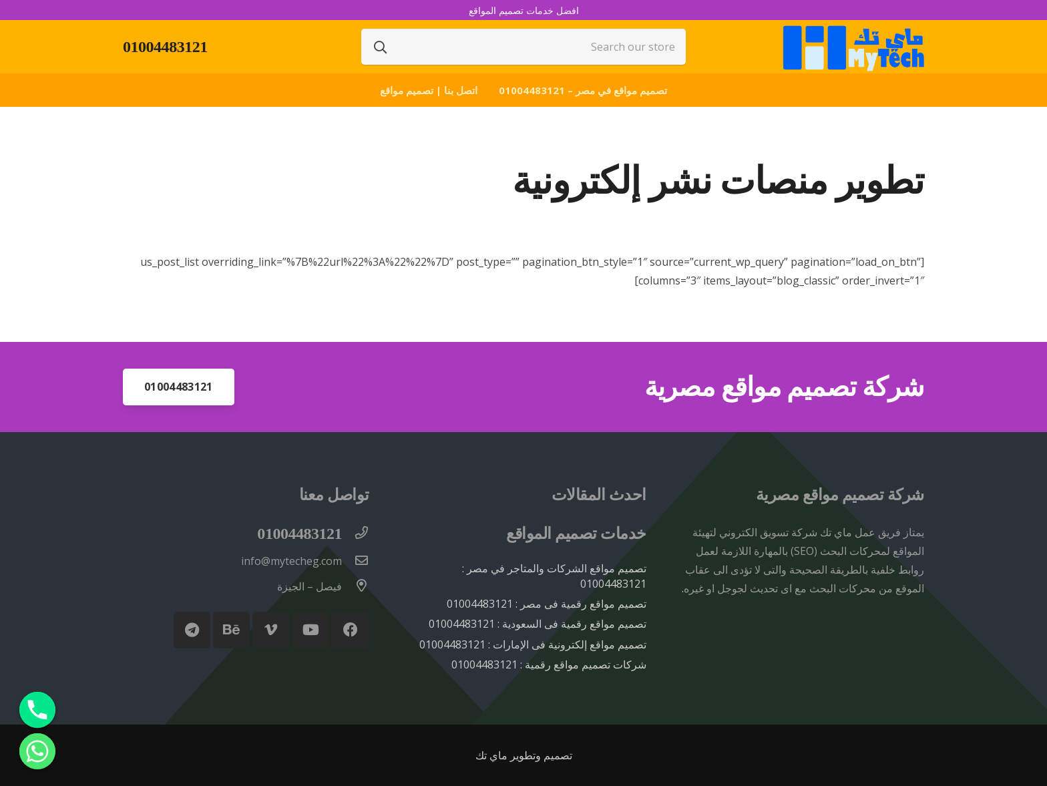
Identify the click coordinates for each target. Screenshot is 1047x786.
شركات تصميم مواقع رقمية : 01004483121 (548, 664)
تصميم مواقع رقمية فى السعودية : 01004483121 (537, 623)
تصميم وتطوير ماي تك (523, 755)
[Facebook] (350, 630)
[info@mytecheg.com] (355, 561)
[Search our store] (523, 47)
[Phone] (37, 710)
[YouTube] (310, 630)
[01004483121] (355, 533)
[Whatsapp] (37, 751)
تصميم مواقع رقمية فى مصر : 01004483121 (546, 603)
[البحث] (380, 46)
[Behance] (231, 630)
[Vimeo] (270, 630)
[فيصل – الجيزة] (355, 586)
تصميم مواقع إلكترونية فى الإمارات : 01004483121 (532, 644)
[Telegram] (192, 630)
